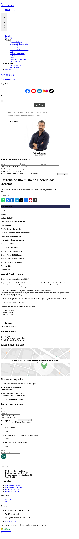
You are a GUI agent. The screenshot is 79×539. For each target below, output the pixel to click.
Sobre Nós (8, 38)
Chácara (12, 56)
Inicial (7, 36)
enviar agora (6, 178)
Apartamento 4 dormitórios (19, 50)
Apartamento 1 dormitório (19, 44)
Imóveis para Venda (12, 490)
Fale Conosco (10, 526)
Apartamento (14, 67)
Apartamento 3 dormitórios (19, 48)
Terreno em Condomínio (18, 60)
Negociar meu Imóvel (13, 494)
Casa (11, 52)
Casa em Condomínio (17, 54)
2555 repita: (5, 425)
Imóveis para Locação (13, 492)
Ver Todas (39, 105)
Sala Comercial (15, 61)
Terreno (12, 58)
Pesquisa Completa (12, 496)
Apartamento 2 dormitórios (19, 46)
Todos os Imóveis (16, 42)
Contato (8, 69)
